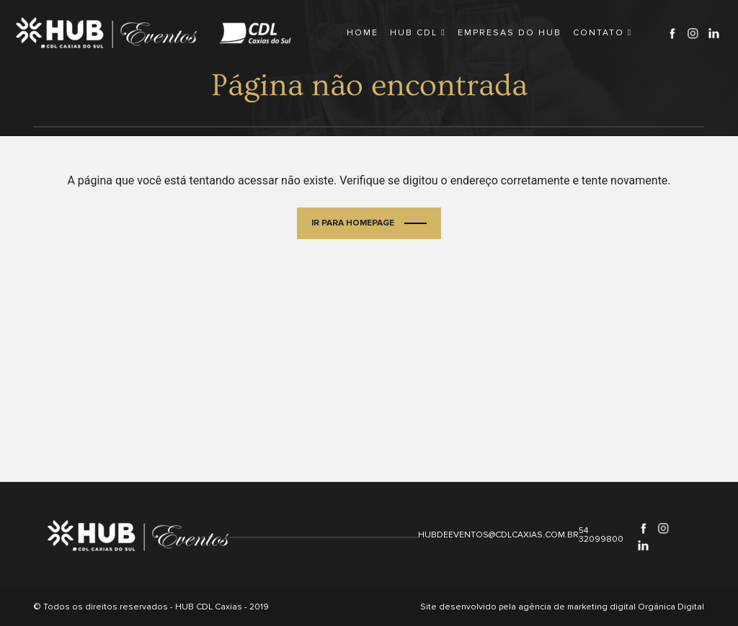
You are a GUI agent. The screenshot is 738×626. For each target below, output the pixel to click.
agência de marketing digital (577, 607)
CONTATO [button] (602, 32)
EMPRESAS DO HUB (509, 32)
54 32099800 (601, 535)
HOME (362, 32)
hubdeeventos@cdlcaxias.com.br (498, 535)
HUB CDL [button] (417, 32)
